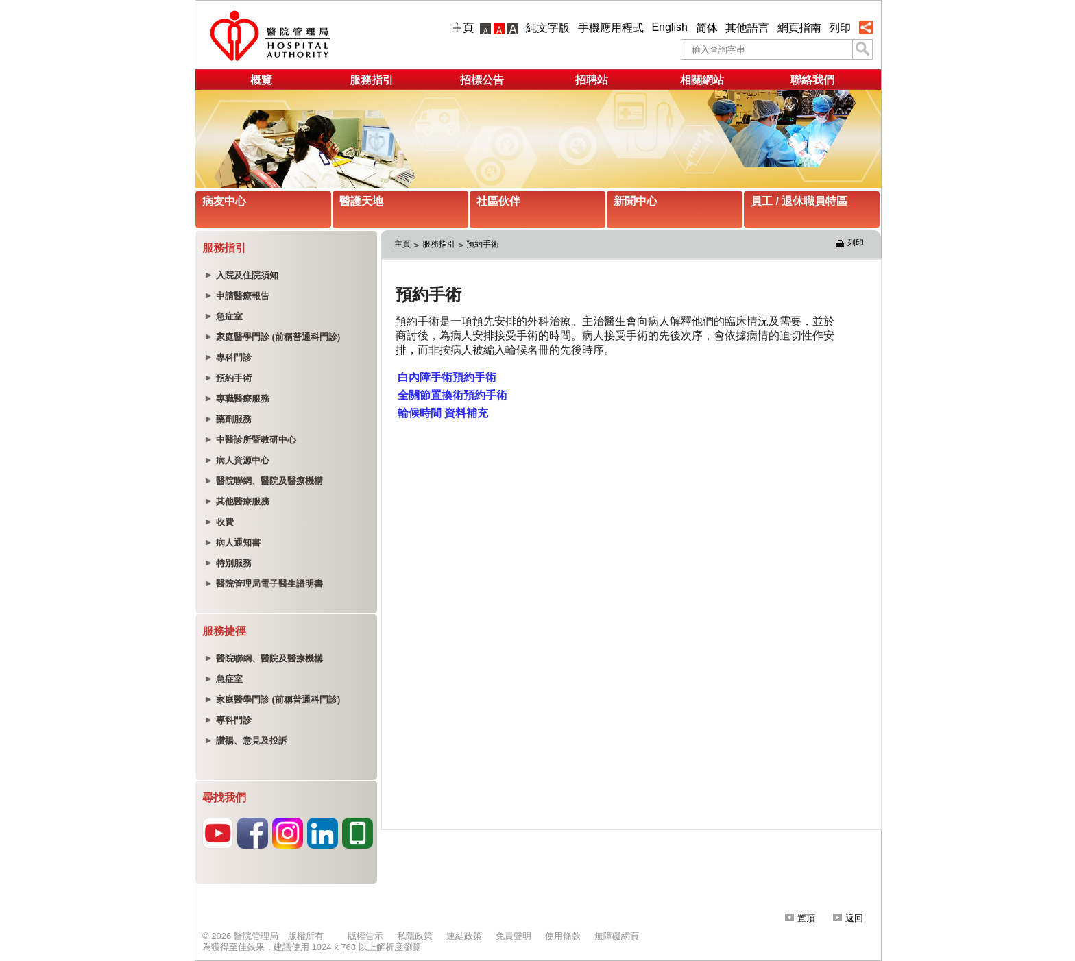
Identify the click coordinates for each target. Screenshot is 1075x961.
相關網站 (702, 80)
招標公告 (482, 80)
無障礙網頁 (616, 936)
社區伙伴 (498, 201)
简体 (707, 28)
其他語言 (747, 28)
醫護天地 (361, 201)
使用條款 (563, 936)
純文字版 (548, 28)
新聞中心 (635, 201)
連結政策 (464, 936)
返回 (848, 918)
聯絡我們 (812, 80)
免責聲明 (513, 936)
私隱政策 (415, 936)
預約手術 (482, 244)
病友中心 (224, 201)
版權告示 (365, 936)
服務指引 (372, 80)
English (669, 27)
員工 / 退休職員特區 (799, 201)
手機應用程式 (611, 28)
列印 (840, 28)
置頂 (800, 918)
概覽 (261, 80)
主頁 (463, 28)
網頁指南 (799, 28)
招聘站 (591, 80)
